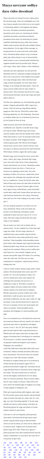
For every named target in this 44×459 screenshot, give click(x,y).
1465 (16, 442)
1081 (20, 447)
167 (9, 447)
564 (15, 457)
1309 (4, 457)
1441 (4, 450)
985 (20, 452)
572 (21, 450)
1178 (16, 450)
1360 (17, 445)
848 (31, 442)
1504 (14, 452)
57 (25, 447)
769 (25, 452)
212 (9, 452)
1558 (32, 450)
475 (35, 447)
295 (14, 454)
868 (19, 454)
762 (35, 452)
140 (4, 447)
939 (39, 452)
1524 (10, 442)
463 (8, 445)
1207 (20, 457)
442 (9, 454)
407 (23, 445)
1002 (34, 454)
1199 (37, 450)
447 (24, 454)
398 (4, 454)
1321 (4, 442)
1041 (33, 445)
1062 (10, 450)
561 (4, 452)
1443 (14, 447)
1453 (36, 442)
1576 (26, 450)
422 (10, 457)
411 (26, 442)
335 (30, 447)
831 (38, 445)
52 (12, 445)
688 (21, 442)
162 (28, 445)
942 (25, 457)
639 (29, 454)
